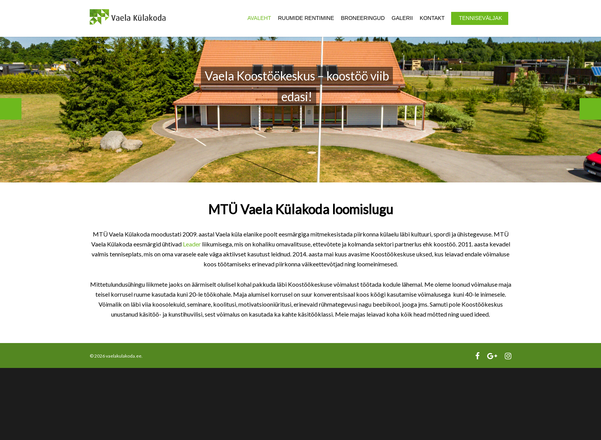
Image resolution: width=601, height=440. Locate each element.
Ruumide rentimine (306, 18)
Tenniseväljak (480, 18)
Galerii (402, 18)
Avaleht (259, 18)
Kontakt (432, 18)
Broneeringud (362, 18)
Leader (192, 244)
